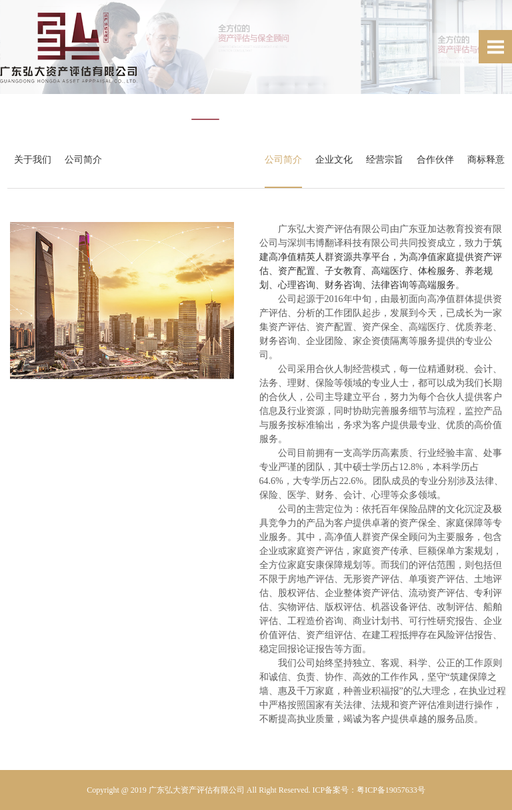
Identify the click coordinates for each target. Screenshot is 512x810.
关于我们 (35, 160)
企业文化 (331, 160)
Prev (17, 66)
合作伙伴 (432, 160)
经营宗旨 (382, 160)
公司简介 (86, 160)
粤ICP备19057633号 (391, 790)
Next (494, 66)
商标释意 (483, 160)
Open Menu (495, 46)
